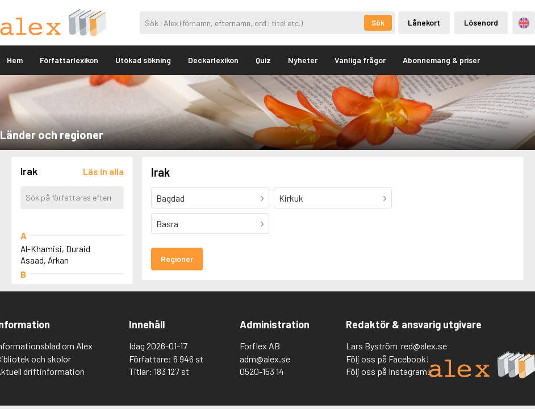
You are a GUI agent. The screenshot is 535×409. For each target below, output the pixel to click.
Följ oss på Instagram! (388, 371)
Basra (167, 223)
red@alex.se (424, 345)
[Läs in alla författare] (103, 171)
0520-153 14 (262, 371)
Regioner (177, 259)
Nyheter (302, 60)
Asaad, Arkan (44, 260)
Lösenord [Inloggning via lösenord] (481, 22)
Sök (377, 22)
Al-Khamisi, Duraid (55, 249)
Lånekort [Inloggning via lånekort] (424, 22)
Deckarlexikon (213, 60)
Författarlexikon (69, 60)
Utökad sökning (143, 60)
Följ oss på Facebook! (387, 358)
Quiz (263, 60)
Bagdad (170, 198)
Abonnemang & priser (441, 60)
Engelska (524, 23)
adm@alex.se (265, 358)
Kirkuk (291, 198)
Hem (15, 60)
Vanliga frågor (360, 60)
